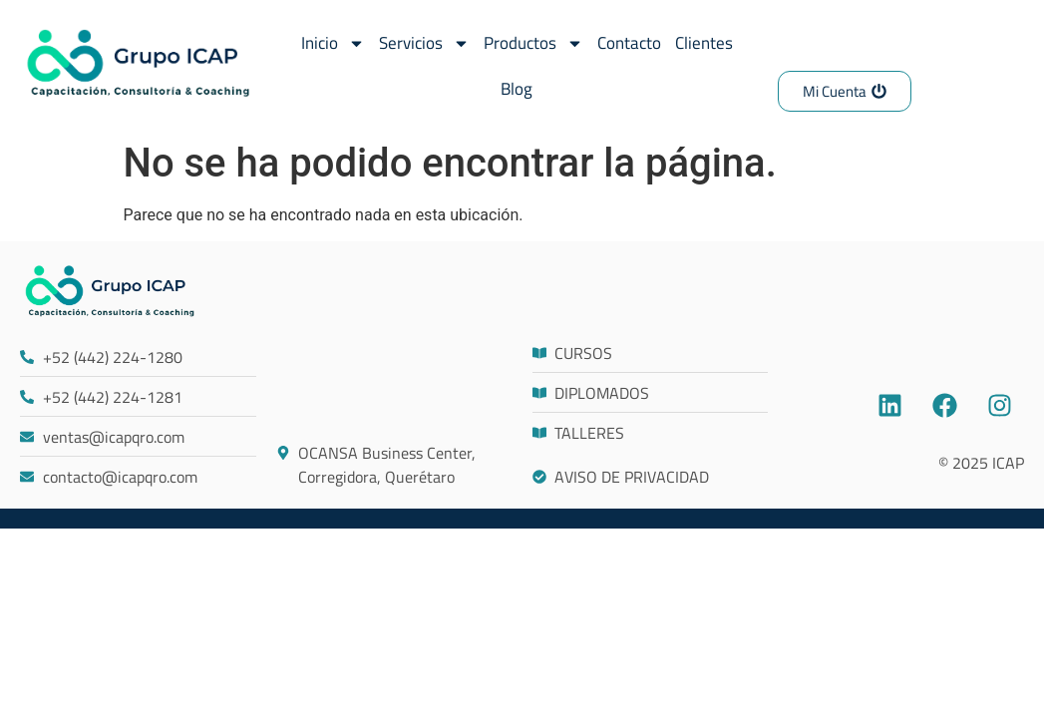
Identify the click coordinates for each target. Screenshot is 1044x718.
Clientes (704, 43)
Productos (533, 43)
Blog (516, 89)
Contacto (629, 43)
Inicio (333, 43)
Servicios (424, 43)
